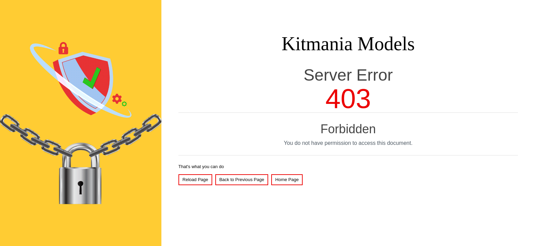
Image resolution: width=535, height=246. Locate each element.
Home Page (287, 179)
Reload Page (195, 179)
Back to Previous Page (241, 179)
